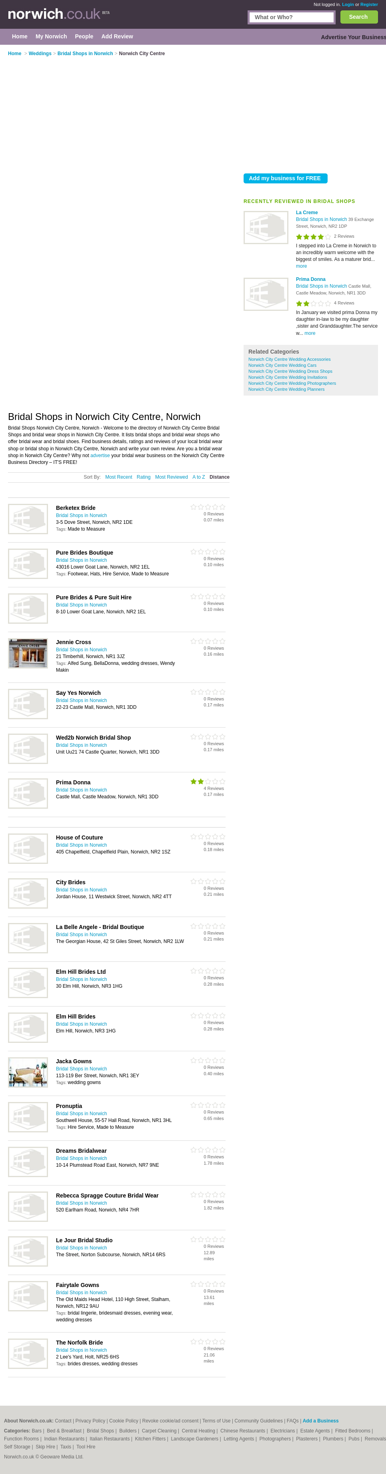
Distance (220, 477)
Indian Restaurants (65, 1439)
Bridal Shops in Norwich (322, 219)
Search (358, 17)
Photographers (275, 1439)
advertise (100, 455)
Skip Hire (46, 1447)
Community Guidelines (258, 1421)
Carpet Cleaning (160, 1431)
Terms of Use (216, 1421)
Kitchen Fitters (151, 1439)
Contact (63, 1421)
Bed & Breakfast (65, 1431)
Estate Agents (315, 1431)
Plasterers (307, 1439)
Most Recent (118, 477)
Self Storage (18, 1447)
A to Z (198, 477)
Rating (144, 477)
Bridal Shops (101, 1431)
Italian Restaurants (110, 1439)
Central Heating (199, 1431)
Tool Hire (85, 1447)
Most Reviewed (171, 477)
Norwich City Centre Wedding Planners (286, 389)
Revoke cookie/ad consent (170, 1421)
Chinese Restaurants (243, 1431)
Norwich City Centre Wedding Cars (282, 365)
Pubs (354, 1439)
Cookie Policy (123, 1421)
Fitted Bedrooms (353, 1431)
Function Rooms (22, 1439)
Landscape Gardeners (195, 1439)
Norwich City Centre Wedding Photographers (292, 383)
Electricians (283, 1431)
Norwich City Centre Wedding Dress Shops (290, 371)
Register (369, 4)
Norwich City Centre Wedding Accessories (289, 359)
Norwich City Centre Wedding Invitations (287, 377)
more (301, 266)
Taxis (66, 1447)
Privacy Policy (91, 1421)
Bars (37, 1431)
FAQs (293, 1421)
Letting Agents (239, 1439)
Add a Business (321, 1421)
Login (348, 4)
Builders (128, 1431)
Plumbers (333, 1439)
